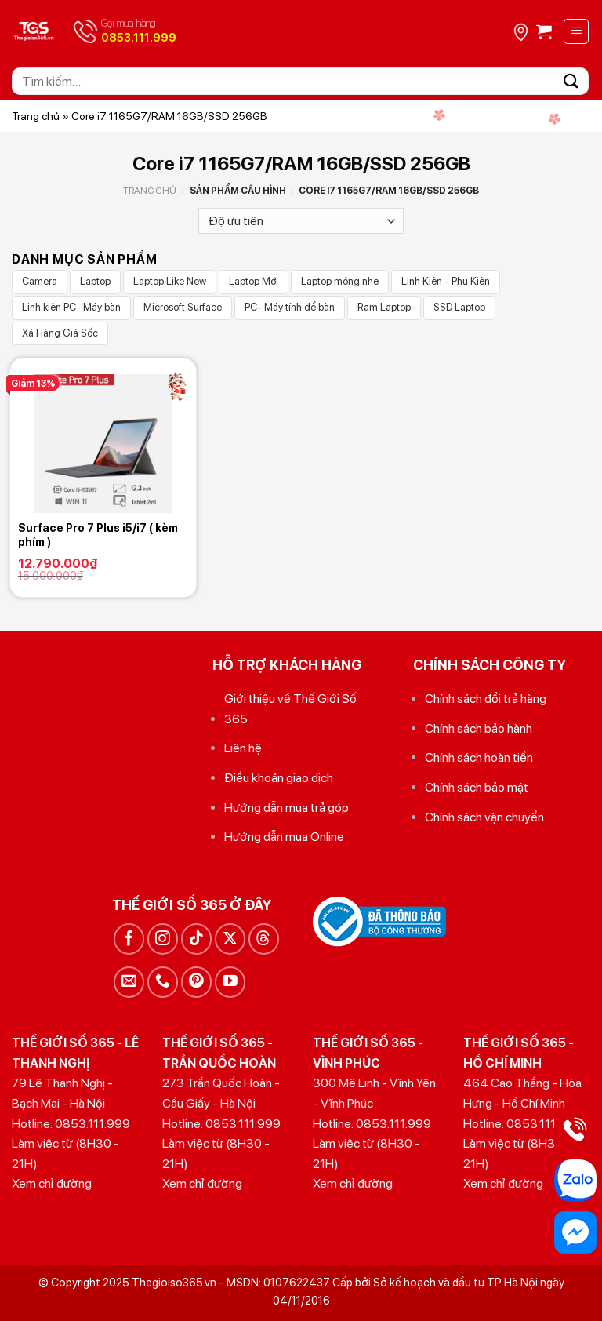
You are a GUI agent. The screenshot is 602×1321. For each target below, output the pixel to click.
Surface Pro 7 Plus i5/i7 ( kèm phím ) (98, 535)
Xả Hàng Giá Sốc (60, 333)
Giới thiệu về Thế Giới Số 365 (290, 708)
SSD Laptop (459, 307)
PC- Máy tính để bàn (290, 307)
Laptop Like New (169, 281)
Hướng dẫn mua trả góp (286, 807)
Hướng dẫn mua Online (284, 836)
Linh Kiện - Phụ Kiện (445, 281)
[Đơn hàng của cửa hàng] (301, 221)
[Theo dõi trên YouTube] (230, 981)
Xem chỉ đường (52, 1183)
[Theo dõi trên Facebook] (129, 938)
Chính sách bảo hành (478, 728)
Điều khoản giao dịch (278, 777)
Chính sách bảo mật (476, 787)
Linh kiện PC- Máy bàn (71, 307)
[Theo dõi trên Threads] (263, 938)
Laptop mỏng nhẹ (340, 281)
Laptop (95, 281)
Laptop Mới (253, 281)
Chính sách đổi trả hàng (485, 698)
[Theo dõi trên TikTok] (196, 938)
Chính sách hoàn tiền (479, 757)
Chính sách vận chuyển (484, 817)
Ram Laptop (384, 307)
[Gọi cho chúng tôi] (162, 981)
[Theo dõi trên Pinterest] (196, 981)
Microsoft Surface (182, 307)
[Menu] (576, 31)
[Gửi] (571, 81)
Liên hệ (243, 748)
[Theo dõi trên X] (230, 938)
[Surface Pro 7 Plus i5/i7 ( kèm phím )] (103, 435)
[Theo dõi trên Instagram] (162, 938)
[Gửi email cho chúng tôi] (129, 981)
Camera (39, 281)
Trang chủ (36, 116)
